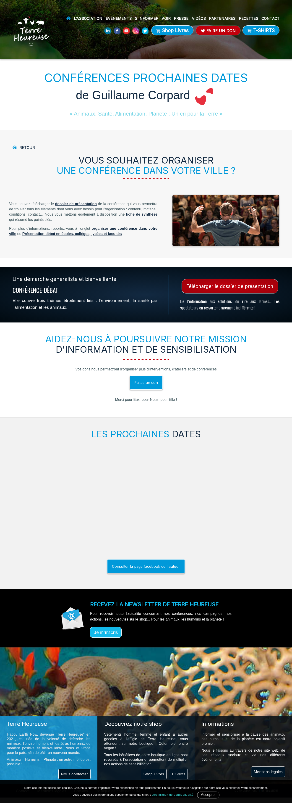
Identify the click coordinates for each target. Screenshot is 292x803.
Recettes (248, 18)
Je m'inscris (106, 632)
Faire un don (218, 30)
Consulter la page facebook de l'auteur (146, 566)
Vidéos (199, 18)
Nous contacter (74, 774)
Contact (270, 18)
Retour (27, 147)
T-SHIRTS (261, 30)
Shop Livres (172, 30)
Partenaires (222, 18)
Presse (181, 18)
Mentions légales (268, 771)
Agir (166, 18)
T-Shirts (178, 774)
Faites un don (146, 382)
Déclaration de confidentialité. (173, 794)
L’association (88, 18)
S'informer (146, 18)
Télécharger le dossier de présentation (229, 286)
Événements (119, 18)
